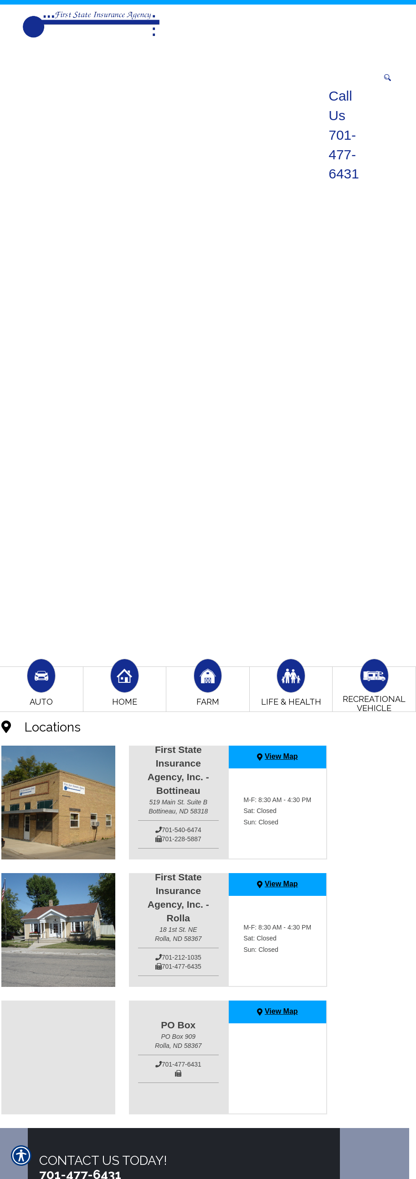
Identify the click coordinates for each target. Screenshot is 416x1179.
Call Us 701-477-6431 (344, 134)
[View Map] (277, 757)
